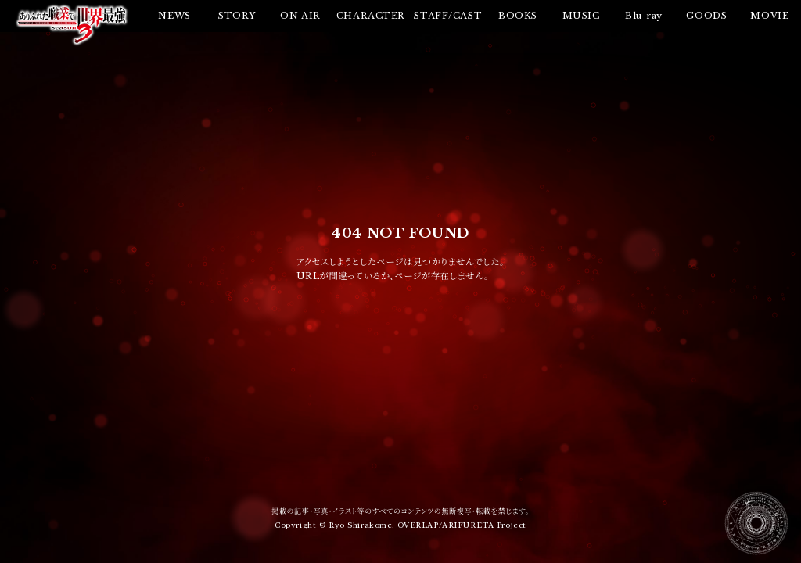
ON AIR (300, 15)
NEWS (174, 15)
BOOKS (517, 15)
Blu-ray (644, 15)
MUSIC (581, 15)
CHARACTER (370, 15)
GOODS (706, 15)
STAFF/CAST (448, 15)
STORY (237, 15)
